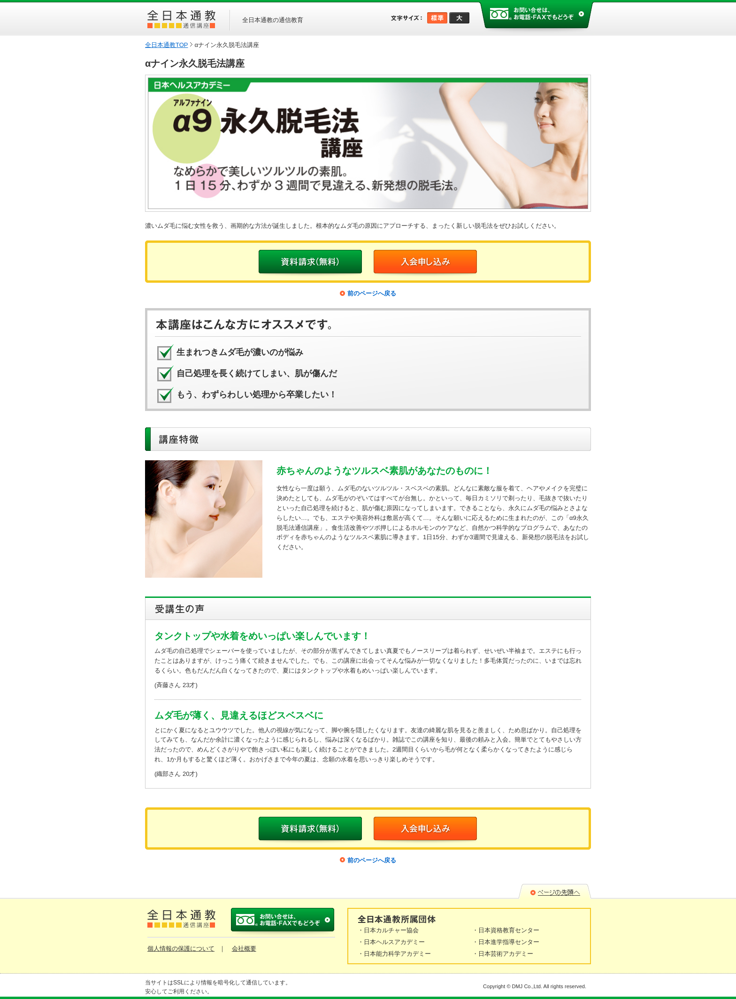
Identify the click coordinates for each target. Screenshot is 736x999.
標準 (437, 17)
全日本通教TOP (166, 44)
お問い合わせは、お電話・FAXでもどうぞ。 (536, 17)
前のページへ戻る (371, 293)
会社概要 (244, 948)
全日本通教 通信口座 (181, 19)
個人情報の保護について (181, 948)
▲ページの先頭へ (554, 891)
